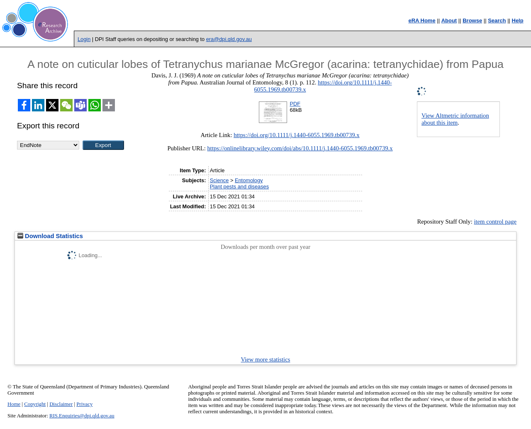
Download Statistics (50, 236)
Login (84, 39)
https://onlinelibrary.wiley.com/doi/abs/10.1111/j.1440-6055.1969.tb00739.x (299, 148)
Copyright (35, 404)
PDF (295, 104)
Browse (472, 20)
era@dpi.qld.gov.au (229, 39)
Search (497, 20)
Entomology (249, 180)
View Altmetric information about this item (455, 119)
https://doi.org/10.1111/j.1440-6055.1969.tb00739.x (296, 135)
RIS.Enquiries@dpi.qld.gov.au (81, 416)
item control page (495, 221)
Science (219, 180)
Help (518, 20)
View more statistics (265, 359)
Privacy (84, 404)
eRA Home (421, 20)
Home (13, 404)
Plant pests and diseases (239, 186)
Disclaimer (61, 404)
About (449, 20)
